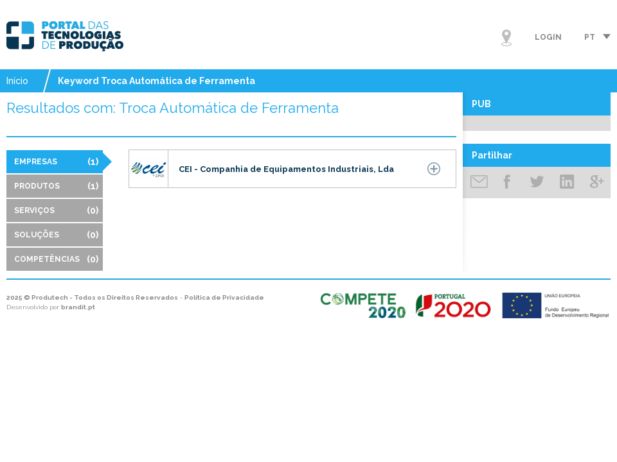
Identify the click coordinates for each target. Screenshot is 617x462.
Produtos (56, 186)
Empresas (56, 161)
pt (589, 37)
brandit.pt (78, 307)
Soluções (56, 234)
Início (17, 81)
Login (548, 37)
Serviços (56, 210)
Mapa (506, 38)
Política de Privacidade (224, 297)
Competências (56, 259)
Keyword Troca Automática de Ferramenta (156, 81)
